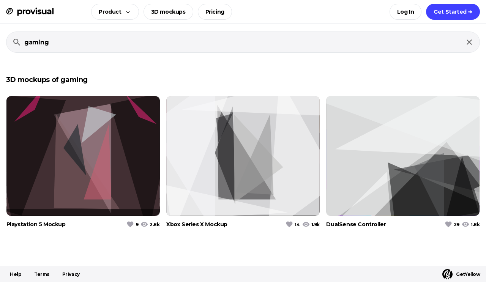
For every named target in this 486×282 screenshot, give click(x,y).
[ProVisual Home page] (30, 12)
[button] (113, 12)
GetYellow (461, 274)
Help (15, 274)
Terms (41, 274)
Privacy (71, 274)
